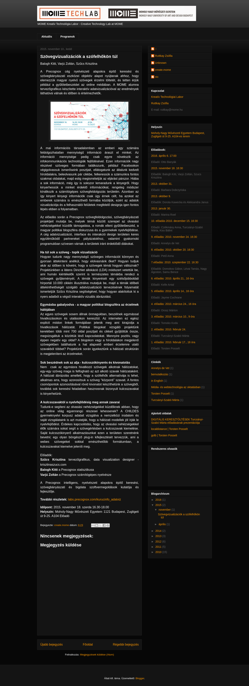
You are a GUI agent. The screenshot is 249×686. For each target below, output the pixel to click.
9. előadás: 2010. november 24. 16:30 (174, 236)
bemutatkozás (159, 374)
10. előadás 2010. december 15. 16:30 (174, 220)
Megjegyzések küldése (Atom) (97, 654)
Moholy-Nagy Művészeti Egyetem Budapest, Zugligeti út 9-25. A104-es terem (178, 134)
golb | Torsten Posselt (164, 435)
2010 (158, 552)
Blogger (140, 678)
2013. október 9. (161, 196)
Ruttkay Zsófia (163, 55)
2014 (158, 530)
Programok (67, 36)
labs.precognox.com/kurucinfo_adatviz (94, 499)
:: (156, 48)
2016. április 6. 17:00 (163, 155)
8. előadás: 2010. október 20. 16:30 (172, 249)
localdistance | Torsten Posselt (169, 428)
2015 (158, 505)
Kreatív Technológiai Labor (167, 96)
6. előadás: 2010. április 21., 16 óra (172, 278)
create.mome (163, 69)
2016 (158, 499)
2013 (158, 536)
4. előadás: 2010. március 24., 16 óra (173, 303)
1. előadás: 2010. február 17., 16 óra (173, 342)
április (162, 524)
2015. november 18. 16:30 (167, 168)
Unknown (160, 62)
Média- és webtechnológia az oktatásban (176, 387)
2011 (158, 546)
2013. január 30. (161, 208)
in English (157, 380)
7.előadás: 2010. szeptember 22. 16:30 (174, 262)
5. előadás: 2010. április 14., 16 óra (172, 291)
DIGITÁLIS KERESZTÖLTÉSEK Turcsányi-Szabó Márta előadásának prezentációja (177, 421)
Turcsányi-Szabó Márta (165, 400)
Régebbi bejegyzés (126, 644)
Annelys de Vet (160, 368)
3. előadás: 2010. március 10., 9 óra (173, 316)
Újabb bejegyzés (51, 644)
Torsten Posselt (160, 393)
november (165, 509)
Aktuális (46, 36)
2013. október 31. (161, 183)
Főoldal (88, 644)
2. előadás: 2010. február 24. (168, 329)
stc (157, 76)
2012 (158, 541)
